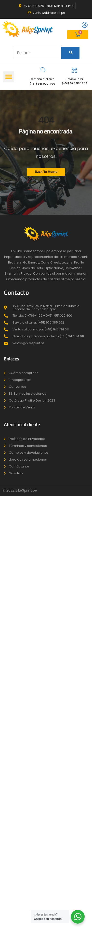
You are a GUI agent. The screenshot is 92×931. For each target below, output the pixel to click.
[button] (8, 76)
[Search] (70, 53)
